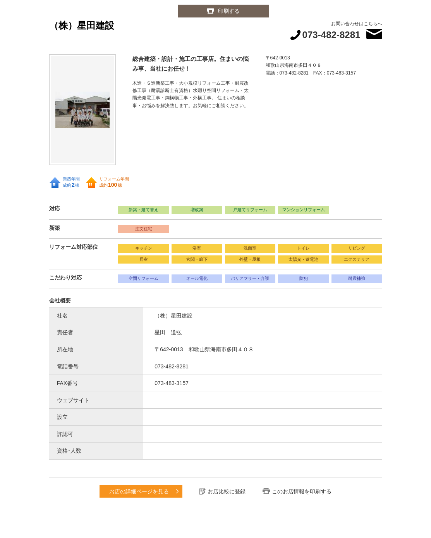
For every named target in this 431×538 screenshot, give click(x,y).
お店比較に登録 (227, 491)
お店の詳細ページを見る (139, 491)
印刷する (229, 11)
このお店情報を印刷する (301, 491)
